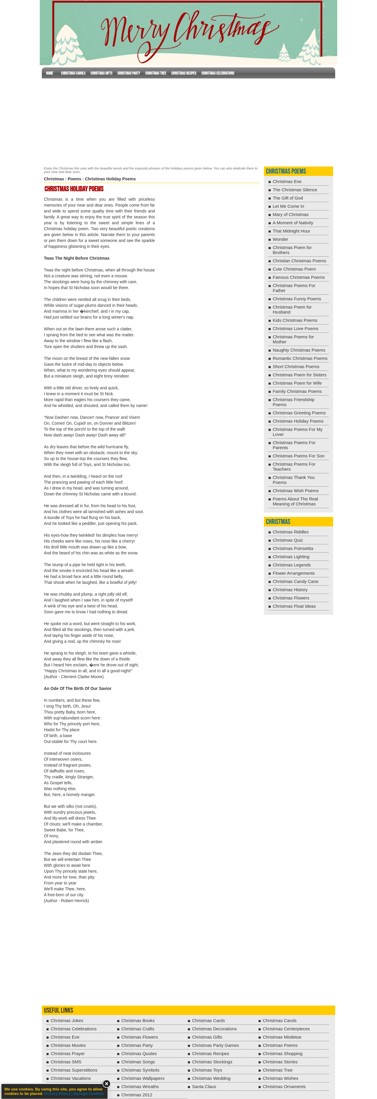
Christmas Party (128, 73)
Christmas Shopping (282, 1053)
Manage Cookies (88, 1093)
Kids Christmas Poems (295, 320)
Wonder (280, 239)
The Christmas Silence (295, 189)
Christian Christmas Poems (299, 260)
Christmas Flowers (291, 597)
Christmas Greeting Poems (299, 412)
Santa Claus (204, 1086)
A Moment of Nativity (293, 222)
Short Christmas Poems (296, 366)
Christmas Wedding (211, 1078)
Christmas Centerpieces (286, 1028)
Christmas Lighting (291, 556)
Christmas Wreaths (140, 1086)
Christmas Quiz (288, 540)
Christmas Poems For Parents (294, 445)
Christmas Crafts (137, 1028)
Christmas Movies (68, 1045)
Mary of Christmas (291, 214)
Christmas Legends (292, 564)
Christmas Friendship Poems (294, 402)
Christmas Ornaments (284, 1086)
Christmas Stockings (212, 1061)
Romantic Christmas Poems (300, 358)
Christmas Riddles (291, 531)
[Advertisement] (188, 121)
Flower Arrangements (294, 573)
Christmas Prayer (68, 1053)
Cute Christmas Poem (294, 268)
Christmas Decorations (214, 1028)
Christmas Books (138, 1020)
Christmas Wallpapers (142, 1078)
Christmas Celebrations (217, 73)
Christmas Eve (287, 181)
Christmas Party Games (215, 1045)
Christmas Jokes (67, 1020)
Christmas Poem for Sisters (300, 374)
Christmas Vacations (71, 1078)
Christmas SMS (66, 1061)
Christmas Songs (138, 1061)
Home (49, 73)
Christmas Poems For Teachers (294, 467)
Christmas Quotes (139, 1053)
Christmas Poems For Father (294, 288)
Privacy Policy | (58, 1093)
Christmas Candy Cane (295, 581)
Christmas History (290, 589)
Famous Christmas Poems (299, 277)
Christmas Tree (155, 73)
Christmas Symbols (140, 1069)
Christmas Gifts (101, 73)
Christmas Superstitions (74, 1069)
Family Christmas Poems (297, 391)
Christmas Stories (280, 1061)
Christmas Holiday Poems (298, 421)
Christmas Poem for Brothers (292, 250)
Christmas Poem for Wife (297, 382)
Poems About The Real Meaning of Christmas (295, 501)
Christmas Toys (207, 1069)
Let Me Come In (288, 206)
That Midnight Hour (291, 230)
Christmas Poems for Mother (293, 339)
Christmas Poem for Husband (292, 309)
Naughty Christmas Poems (299, 349)
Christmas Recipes (183, 73)
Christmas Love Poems (295, 328)
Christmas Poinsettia (293, 548)
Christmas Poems (286, 171)
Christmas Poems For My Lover (298, 432)
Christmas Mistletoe (282, 1036)
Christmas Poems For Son (299, 455)
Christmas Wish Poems (296, 490)
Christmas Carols (73, 73)
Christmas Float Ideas (294, 606)
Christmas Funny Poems (297, 298)
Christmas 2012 (136, 1094)
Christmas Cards (208, 1020)
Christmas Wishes (280, 1078)
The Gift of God (288, 197)
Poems (74, 179)
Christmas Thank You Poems (294, 480)
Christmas (54, 179)
